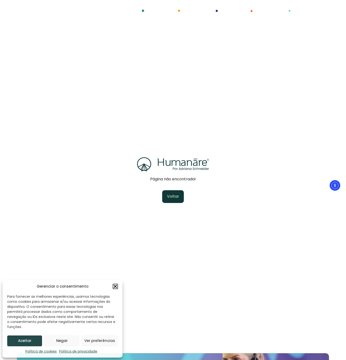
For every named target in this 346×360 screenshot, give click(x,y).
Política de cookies (41, 351)
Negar (62, 340)
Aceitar (24, 340)
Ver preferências (99, 340)
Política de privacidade (78, 351)
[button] (115, 286)
